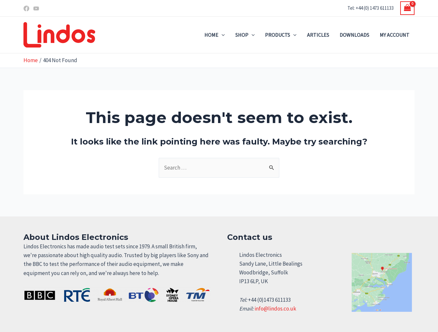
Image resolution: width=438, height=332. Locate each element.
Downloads (354, 35)
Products (281, 35)
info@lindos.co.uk (275, 308)
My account (394, 35)
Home (214, 35)
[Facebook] (26, 8)
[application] (221, 35)
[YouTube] (36, 8)
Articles (318, 35)
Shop (245, 35)
